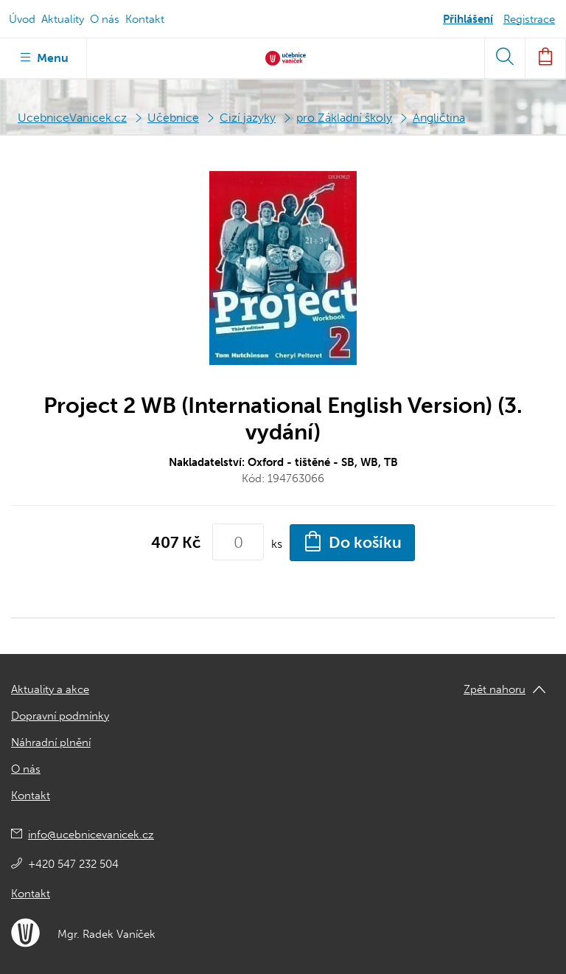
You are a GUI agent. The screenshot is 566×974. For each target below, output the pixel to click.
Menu (43, 57)
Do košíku (352, 541)
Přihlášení (468, 19)
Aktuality (62, 19)
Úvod (22, 19)
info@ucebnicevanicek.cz (91, 834)
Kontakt (144, 19)
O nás (104, 19)
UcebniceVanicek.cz (72, 118)
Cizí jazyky (248, 118)
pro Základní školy (344, 118)
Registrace (529, 19)
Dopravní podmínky (60, 716)
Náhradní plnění (51, 742)
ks (276, 544)
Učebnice (173, 118)
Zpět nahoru (494, 689)
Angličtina (439, 118)
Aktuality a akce (50, 689)
